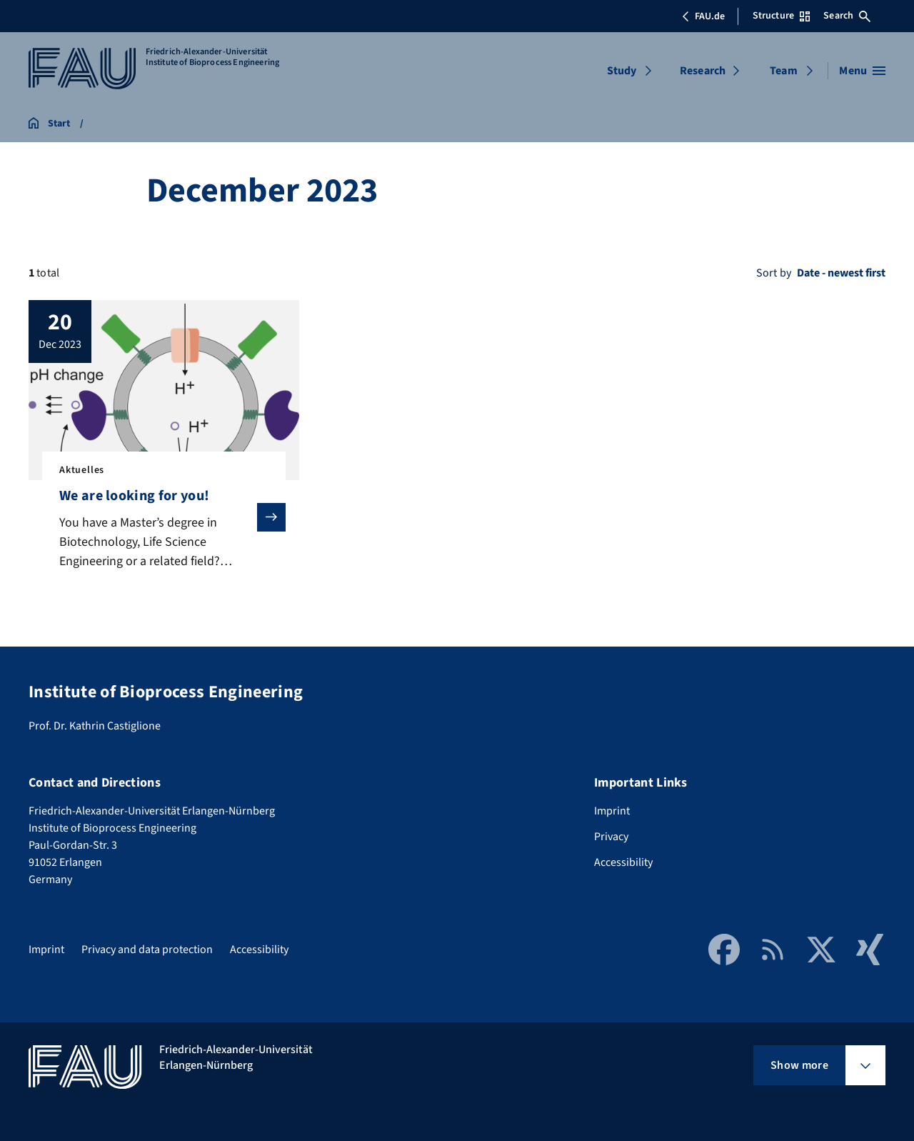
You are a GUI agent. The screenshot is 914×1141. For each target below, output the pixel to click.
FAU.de (703, 16)
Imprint (612, 811)
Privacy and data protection (147, 949)
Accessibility (623, 862)
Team (784, 71)
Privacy (611, 836)
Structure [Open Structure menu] (781, 16)
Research (702, 71)
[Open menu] (862, 70)
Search (846, 16)
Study (622, 71)
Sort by (773, 273)
